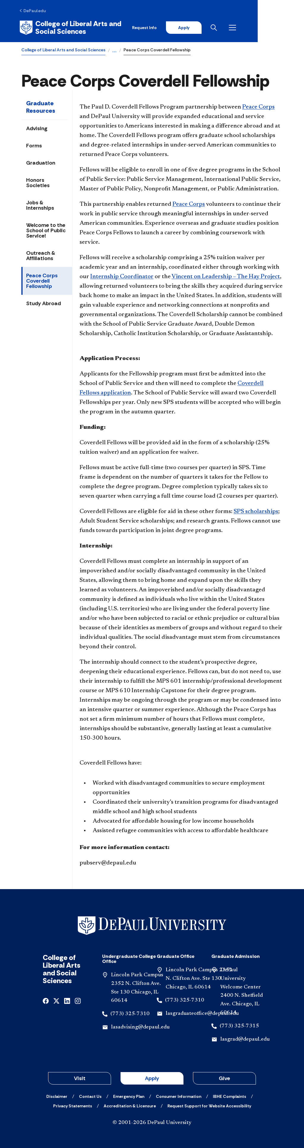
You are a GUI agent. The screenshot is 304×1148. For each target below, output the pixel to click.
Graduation (40, 162)
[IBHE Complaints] (229, 1095)
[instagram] (78, 1000)
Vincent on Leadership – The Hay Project (226, 276)
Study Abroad (43, 302)
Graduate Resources (40, 106)
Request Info (187, 27)
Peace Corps (258, 106)
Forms (34, 145)
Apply (227, 27)
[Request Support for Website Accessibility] (209, 1105)
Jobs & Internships (40, 204)
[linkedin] (67, 1000)
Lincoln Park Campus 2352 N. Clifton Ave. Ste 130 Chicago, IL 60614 (199, 978)
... (114, 50)
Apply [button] (152, 1077)
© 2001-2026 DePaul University (152, 1122)
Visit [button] (80, 1077)
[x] (56, 1000)
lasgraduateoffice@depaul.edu (202, 1013)
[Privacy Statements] (72, 1105)
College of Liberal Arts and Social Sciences (63, 49)
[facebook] (46, 1000)
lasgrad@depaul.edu (245, 1038)
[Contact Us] (90, 1095)
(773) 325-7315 (239, 1025)
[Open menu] (278, 27)
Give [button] (224, 1077)
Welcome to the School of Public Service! (46, 230)
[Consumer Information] (178, 1095)
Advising (37, 127)
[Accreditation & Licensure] (130, 1105)
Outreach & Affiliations (40, 255)
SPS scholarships (256, 511)
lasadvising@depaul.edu (140, 1026)
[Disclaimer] (56, 1095)
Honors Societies (38, 182)
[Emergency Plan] (128, 1095)
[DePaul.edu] (34, 11)
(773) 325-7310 (130, 1013)
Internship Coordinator (121, 276)
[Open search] (259, 27)
